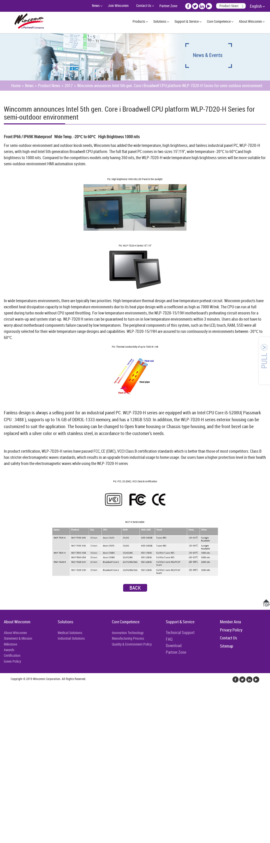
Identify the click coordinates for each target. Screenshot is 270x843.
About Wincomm (250, 21)
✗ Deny (6, 706)
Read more (10, 743)
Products (139, 21)
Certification (12, 655)
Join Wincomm (118, 5)
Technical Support (180, 632)
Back (135, 587)
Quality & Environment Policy (132, 644)
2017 (69, 85)
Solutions (159, 21)
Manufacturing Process (128, 638)
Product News (49, 85)
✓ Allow (6, 700)
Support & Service (186, 21)
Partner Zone (168, 5)
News (96, 5)
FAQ (169, 639)
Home (16, 85)
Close (4, 687)
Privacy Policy (231, 630)
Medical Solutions (70, 632)
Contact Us (143, 5)
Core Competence (219, 21)
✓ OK (128, 840)
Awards (9, 649)
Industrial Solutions (71, 638)
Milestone (10, 644)
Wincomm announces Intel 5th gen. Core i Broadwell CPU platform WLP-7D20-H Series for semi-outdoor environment (169, 85)
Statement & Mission (18, 638)
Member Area (230, 622)
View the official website (40, 743)
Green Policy (12, 661)
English (256, 6)
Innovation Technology (128, 632)
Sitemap (226, 646)
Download (174, 645)
